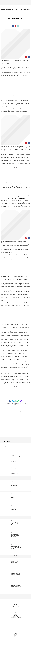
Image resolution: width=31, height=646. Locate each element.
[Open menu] (29, 6)
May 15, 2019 (22, 96)
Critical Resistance (20, 340)
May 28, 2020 (22, 198)
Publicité (15, 614)
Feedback (15, 615)
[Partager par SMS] (21, 401)
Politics (16, 404)
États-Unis (15, 633)
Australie (15, 636)
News (14, 404)
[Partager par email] (18, 26)
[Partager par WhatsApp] (18, 401)
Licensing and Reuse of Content (15, 617)
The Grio (20, 186)
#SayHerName (14, 95)
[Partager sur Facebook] (13, 26)
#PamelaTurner (16, 94)
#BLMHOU (10, 95)
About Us (15, 612)
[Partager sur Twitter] (13, 401)
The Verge (10, 324)
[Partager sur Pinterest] (15, 26)
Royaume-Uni (15, 634)
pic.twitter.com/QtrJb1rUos (21, 95)
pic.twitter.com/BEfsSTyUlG (15, 196)
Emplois (15, 613)
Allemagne (15, 635)
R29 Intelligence (15, 616)
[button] (15, 26)
